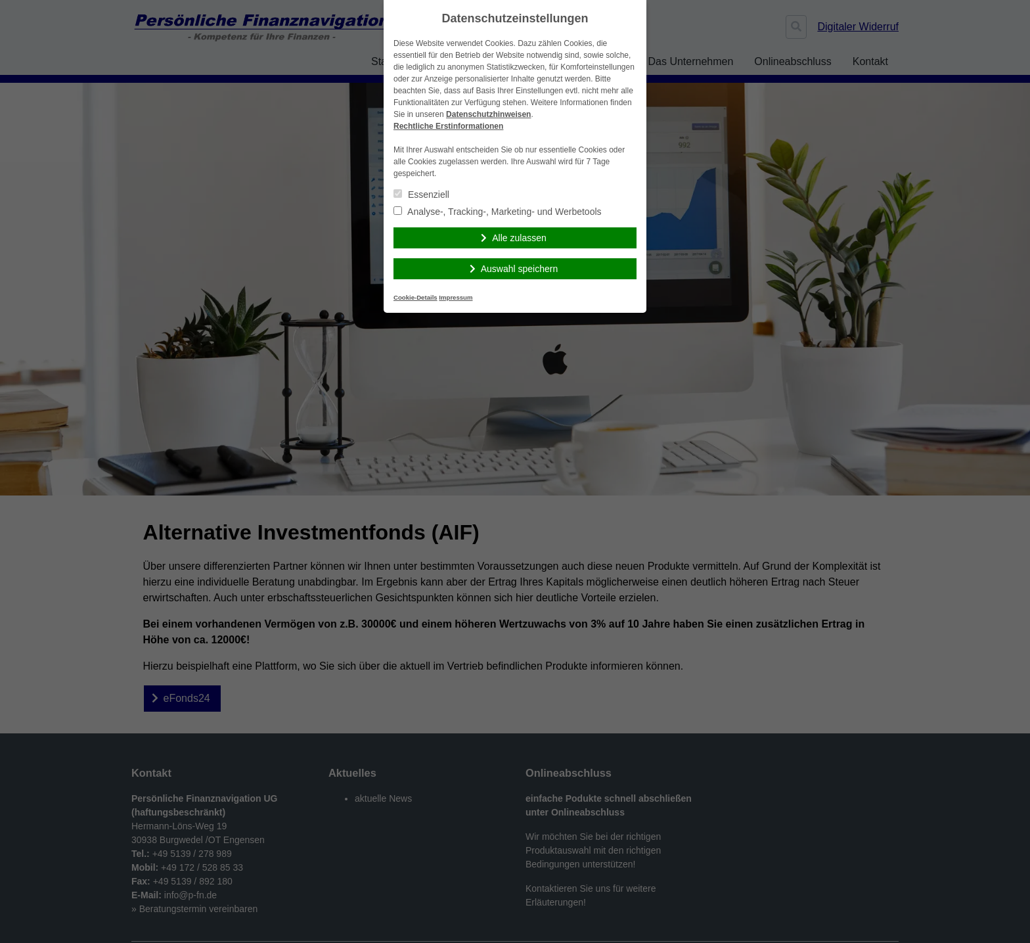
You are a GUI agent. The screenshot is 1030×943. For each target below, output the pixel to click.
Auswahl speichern (519, 269)
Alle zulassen (519, 238)
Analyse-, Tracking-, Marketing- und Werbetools (497, 211)
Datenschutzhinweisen (488, 114)
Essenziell (421, 194)
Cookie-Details (415, 297)
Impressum (455, 297)
